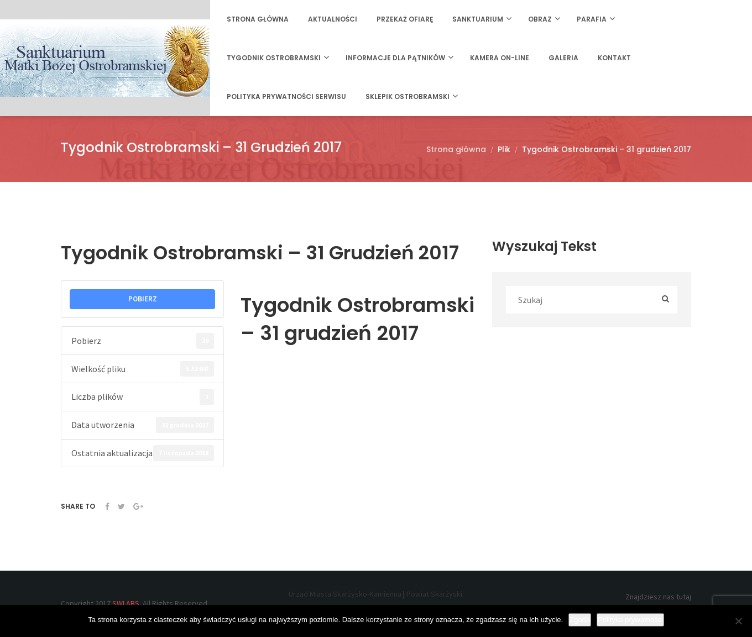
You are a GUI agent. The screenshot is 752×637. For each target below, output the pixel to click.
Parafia (592, 19)
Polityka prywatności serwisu (286, 96)
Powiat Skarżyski (434, 594)
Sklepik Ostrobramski (407, 96)
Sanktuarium (477, 19)
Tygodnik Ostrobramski (274, 57)
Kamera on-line (499, 57)
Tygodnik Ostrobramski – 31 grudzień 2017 (606, 149)
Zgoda (580, 619)
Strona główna (258, 19)
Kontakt (614, 57)
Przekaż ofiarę (405, 19)
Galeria (563, 57)
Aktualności (332, 19)
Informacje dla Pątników (395, 57)
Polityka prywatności (630, 619)
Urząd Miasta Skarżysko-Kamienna (345, 594)
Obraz (540, 19)
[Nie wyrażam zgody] (738, 620)
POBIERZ (142, 299)
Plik (504, 149)
